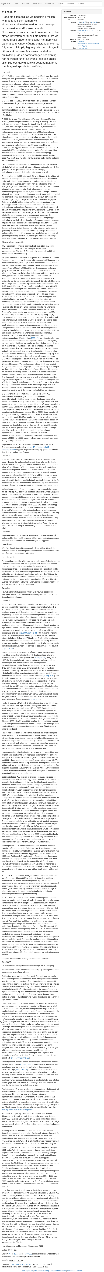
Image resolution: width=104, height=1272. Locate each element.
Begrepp (70, 3)
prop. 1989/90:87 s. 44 (28, 633)
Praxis (61, 3)
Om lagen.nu (27, 1271)
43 (30, 1264)
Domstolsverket (83, 48)
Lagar (16, 3)
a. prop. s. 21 (34, 699)
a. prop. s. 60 (25, 1064)
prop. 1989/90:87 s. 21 (19, 1264)
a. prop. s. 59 (49, 676)
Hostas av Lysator (74, 1271)
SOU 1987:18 (21, 1070)
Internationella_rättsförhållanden (88, 43)
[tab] (82, 11)
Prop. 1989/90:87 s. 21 (85, 30)
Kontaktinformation (58, 1271)
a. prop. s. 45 (40, 658)
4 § (25, 338)
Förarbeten (37, 3)
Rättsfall (25, 3)
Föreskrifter (50, 3)
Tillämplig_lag (82, 46)
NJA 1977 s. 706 (8, 691)
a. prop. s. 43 (7, 648)
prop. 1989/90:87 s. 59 (20, 1058)
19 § (84, 22)
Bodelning (81, 41)
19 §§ (16, 1254)
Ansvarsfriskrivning (41, 1271)
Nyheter (81, 3)
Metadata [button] (67, 12)
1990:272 (35, 338)
